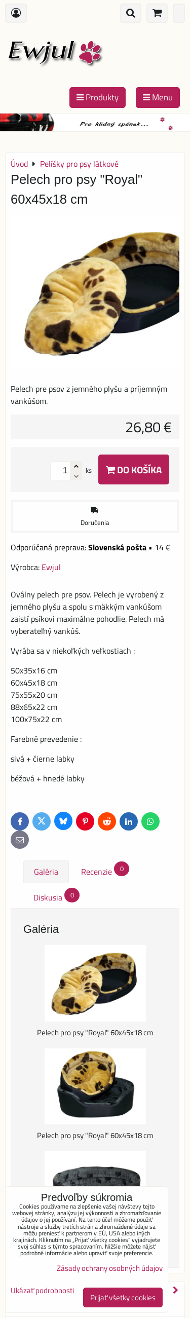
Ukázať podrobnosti (42, 1291)
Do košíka (134, 469)
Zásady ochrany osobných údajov (110, 1268)
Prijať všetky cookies (123, 1297)
